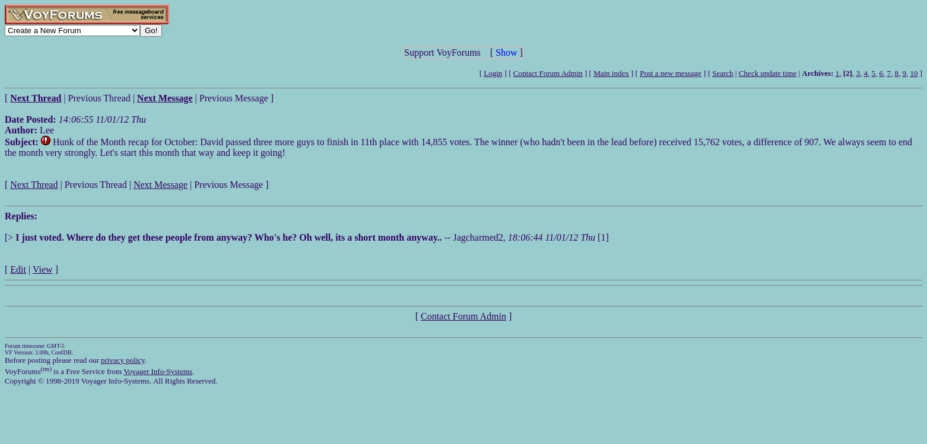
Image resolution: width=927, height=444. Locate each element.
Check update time (767, 73)
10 (914, 73)
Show (506, 52)
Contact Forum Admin (548, 73)
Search (722, 73)
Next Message (161, 185)
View (43, 269)
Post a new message (670, 73)
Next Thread (34, 185)
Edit (18, 269)
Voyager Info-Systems (157, 371)
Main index (611, 73)
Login (493, 73)
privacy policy (123, 360)
